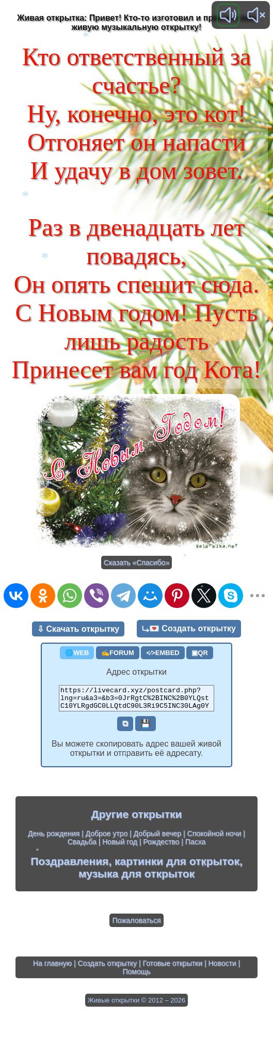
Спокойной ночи (214, 838)
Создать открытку (107, 968)
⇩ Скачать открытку (78, 629)
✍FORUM (117, 653)
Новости (222, 968)
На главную (52, 968)
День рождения (53, 838)
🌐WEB (77, 653)
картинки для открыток (177, 866)
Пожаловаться (136, 925)
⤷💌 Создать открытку (189, 628)
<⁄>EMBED (162, 653)
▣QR (199, 653)
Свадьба (82, 846)
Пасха (195, 846)
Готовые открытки (173, 968)
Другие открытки (136, 819)
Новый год (119, 846)
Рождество (161, 846)
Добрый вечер (157, 838)
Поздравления (69, 866)
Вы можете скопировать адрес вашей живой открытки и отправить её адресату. (136, 753)
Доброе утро (107, 838)
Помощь (136, 976)
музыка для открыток (136, 878)
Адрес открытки (136, 671)
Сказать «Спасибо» (136, 562)
